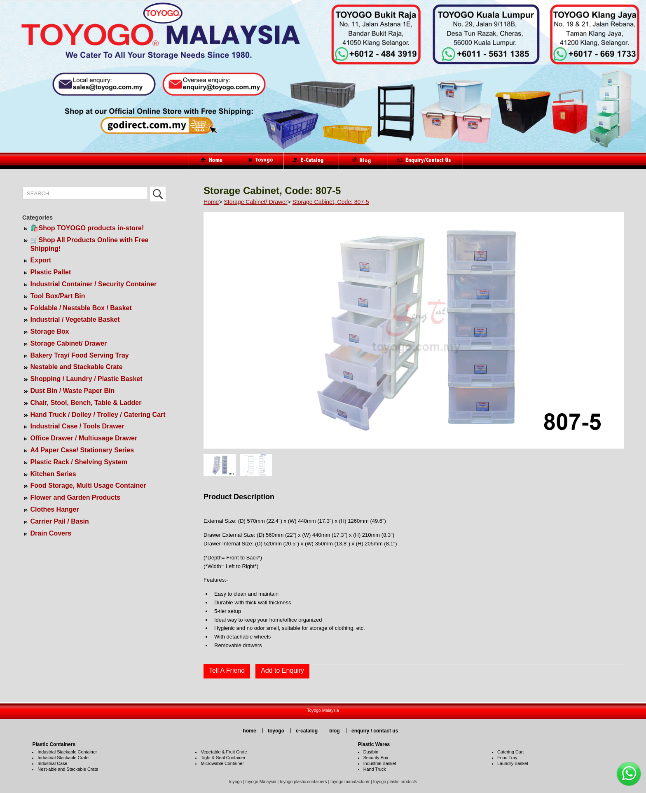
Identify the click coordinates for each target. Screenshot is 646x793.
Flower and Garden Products (75, 497)
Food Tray (507, 757)
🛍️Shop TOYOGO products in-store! (87, 228)
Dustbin (371, 751)
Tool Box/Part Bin (57, 295)
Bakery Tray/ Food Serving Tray (79, 355)
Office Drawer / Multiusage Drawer (84, 438)
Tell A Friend (227, 670)
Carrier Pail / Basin (59, 521)
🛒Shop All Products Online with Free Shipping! (89, 244)
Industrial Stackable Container (67, 751)
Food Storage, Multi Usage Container (88, 485)
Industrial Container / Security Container (93, 284)
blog (334, 731)
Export (40, 260)
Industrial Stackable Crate (63, 757)
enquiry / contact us (374, 731)
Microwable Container (222, 763)
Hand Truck (374, 769)
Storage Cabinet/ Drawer (68, 343)
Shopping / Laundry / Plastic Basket (86, 378)
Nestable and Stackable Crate (76, 366)
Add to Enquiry (282, 670)
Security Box (376, 757)
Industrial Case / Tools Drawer (77, 426)
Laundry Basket (512, 763)
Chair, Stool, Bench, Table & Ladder (86, 402)
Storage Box (49, 331)
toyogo (276, 731)
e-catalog (307, 731)
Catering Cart (510, 751)
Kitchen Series (53, 473)
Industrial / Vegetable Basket (75, 319)
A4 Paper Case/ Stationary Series (82, 450)
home (249, 731)
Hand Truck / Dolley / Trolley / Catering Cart (98, 414)
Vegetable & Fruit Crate (224, 751)
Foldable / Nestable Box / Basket (81, 307)
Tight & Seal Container (223, 757)
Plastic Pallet (50, 272)
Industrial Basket (379, 763)
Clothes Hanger (54, 509)
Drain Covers (51, 533)
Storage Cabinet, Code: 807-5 (331, 202)
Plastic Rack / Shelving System (79, 462)
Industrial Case (52, 763)
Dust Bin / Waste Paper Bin (72, 390)
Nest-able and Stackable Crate (67, 769)
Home (211, 202)
